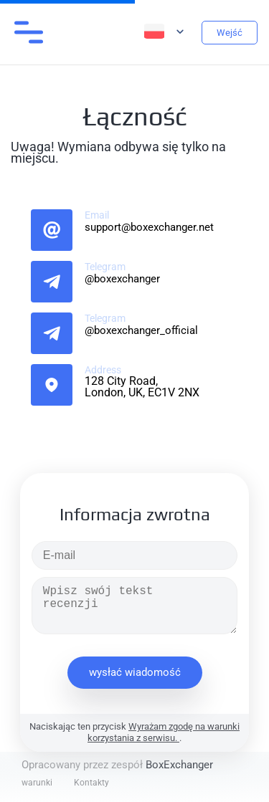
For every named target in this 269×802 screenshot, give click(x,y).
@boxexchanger (122, 278)
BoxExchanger (179, 764)
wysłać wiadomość (135, 672)
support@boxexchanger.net (149, 227)
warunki (37, 783)
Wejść (229, 32)
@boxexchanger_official (141, 330)
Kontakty (91, 783)
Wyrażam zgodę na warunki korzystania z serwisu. (164, 732)
